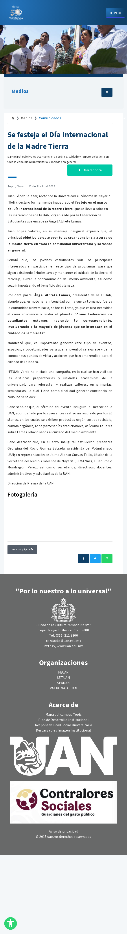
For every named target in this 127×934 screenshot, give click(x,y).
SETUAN (63, 677)
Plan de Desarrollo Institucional (63, 719)
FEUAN (63, 672)
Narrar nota (90, 170)
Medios (20, 91)
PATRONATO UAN (63, 688)
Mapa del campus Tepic (64, 714)
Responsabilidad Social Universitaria (63, 725)
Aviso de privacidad (63, 831)
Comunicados (50, 118)
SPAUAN (63, 683)
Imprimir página (22, 549)
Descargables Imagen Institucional (63, 730)
